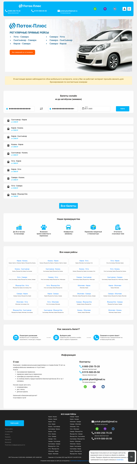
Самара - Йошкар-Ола (84, 303)
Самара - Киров (22, 295)
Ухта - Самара (22, 278)
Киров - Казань (22, 262)
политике (120, 460)
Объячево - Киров (84, 287)
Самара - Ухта (53, 278)
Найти (122, 109)
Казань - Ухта (84, 270)
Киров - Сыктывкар (75, 446)
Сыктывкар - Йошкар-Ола (53, 311)
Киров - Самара (53, 295)
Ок (131, 457)
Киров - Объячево (115, 287)
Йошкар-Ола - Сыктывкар (22, 311)
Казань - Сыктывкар (22, 270)
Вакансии (8, 442)
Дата (86, 107)
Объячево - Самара (84, 295)
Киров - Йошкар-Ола (76, 451)
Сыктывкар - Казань (53, 270)
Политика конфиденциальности (15, 445)
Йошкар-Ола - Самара (115, 303)
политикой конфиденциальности (79, 460)
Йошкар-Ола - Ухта (22, 287)
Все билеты (68, 205)
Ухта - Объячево (53, 303)
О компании (8, 431)
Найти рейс (14, 423)
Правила (7, 437)
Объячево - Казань (115, 311)
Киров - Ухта (84, 262)
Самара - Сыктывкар (84, 278)
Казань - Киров (53, 262)
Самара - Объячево (115, 295)
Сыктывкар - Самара (115, 278)
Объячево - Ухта (22, 303)
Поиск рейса (9, 429)
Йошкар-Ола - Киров (76, 453)
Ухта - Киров (115, 262)
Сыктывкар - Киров (75, 448)
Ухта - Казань (115, 270)
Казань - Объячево (84, 311)
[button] (14, 45)
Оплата (7, 434)
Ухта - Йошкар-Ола (53, 287)
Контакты (8, 439)
